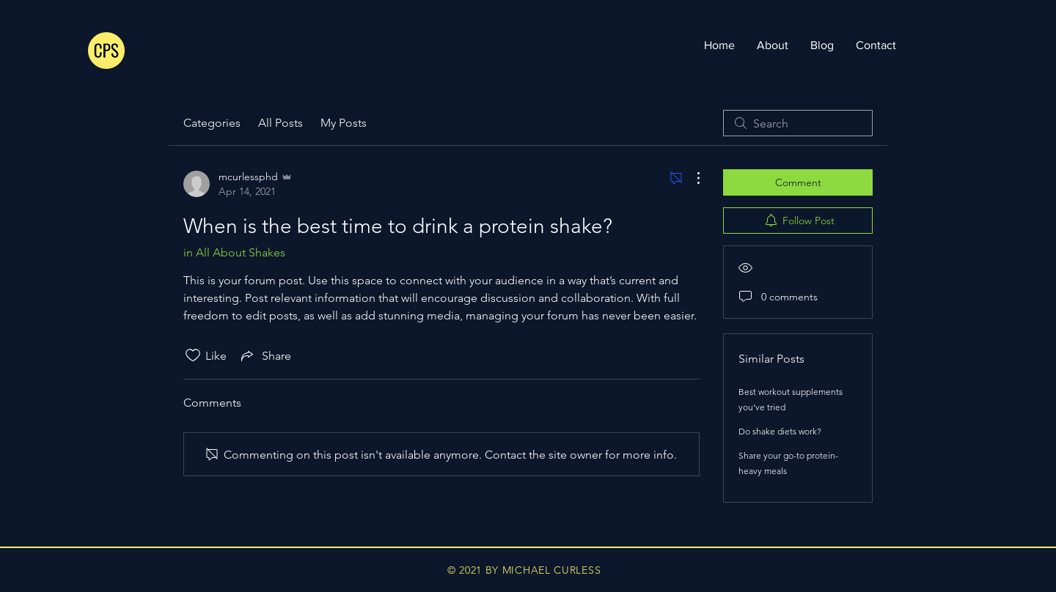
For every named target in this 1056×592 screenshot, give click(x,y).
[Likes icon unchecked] (192, 355)
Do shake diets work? (779, 431)
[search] (798, 123)
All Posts (280, 123)
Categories (212, 123)
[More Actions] (691, 178)
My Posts (343, 123)
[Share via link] (264, 355)
